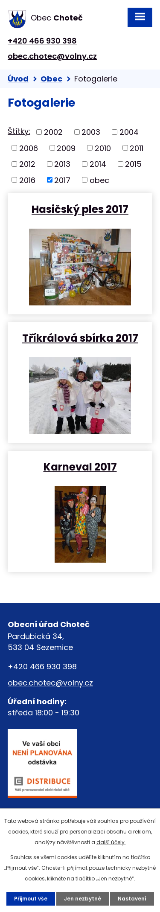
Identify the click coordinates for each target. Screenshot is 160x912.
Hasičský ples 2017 (80, 209)
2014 (98, 164)
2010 (103, 147)
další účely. (111, 842)
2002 (53, 132)
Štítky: (19, 131)
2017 (62, 179)
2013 (62, 164)
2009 (66, 147)
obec (99, 179)
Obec (51, 78)
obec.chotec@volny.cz (52, 56)
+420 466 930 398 (42, 40)
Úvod (18, 78)
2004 (129, 132)
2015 (133, 164)
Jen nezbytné (82, 898)
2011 (136, 147)
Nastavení (132, 898)
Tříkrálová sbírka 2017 (80, 338)
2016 (27, 179)
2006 (28, 147)
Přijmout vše (30, 898)
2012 (27, 164)
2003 (90, 132)
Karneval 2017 (80, 466)
